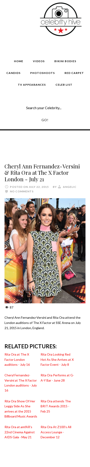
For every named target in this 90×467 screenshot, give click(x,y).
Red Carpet (74, 73)
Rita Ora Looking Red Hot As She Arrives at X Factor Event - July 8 (57, 359)
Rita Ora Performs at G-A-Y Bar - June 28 (57, 377)
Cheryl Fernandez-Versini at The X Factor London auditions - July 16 (21, 382)
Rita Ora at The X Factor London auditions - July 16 (17, 359)
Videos (39, 61)
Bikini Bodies (65, 61)
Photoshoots (42, 73)
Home (18, 61)
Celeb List (63, 84)
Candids (13, 73)
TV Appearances (32, 84)
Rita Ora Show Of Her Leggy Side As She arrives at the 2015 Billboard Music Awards (21, 408)
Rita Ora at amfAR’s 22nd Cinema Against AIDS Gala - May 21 (20, 432)
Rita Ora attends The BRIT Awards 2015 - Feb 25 (56, 406)
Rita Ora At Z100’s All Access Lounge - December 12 (56, 432)
